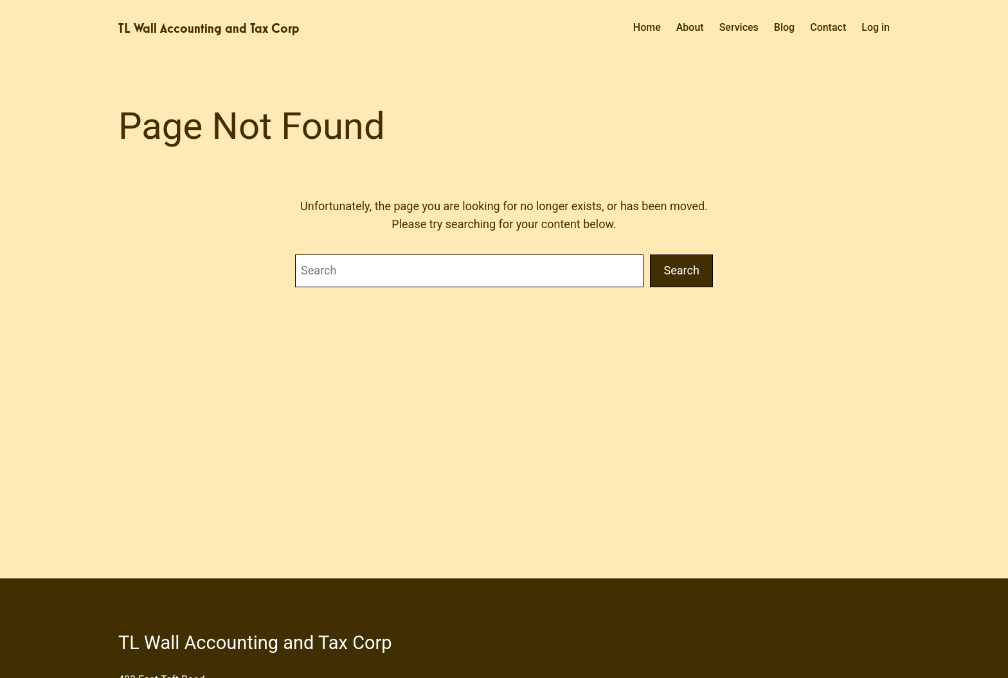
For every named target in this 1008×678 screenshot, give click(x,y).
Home (647, 27)
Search (681, 270)
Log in (875, 27)
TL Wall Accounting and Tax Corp (209, 28)
